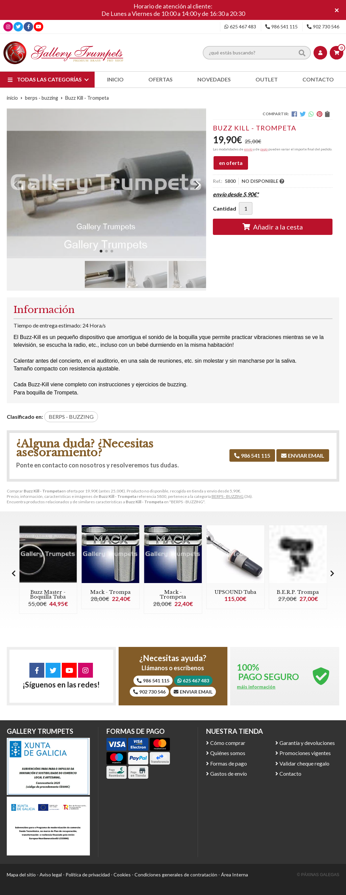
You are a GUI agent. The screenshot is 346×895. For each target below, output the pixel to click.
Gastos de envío (228, 773)
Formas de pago (228, 763)
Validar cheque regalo (304, 763)
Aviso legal (51, 874)
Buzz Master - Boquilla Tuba (48, 594)
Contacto (290, 773)
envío (248, 149)
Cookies (122, 874)
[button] (101, 251)
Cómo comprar (227, 743)
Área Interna (234, 874)
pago (264, 149)
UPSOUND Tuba (235, 592)
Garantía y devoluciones (307, 743)
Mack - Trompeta (173, 594)
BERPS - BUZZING (228, 496)
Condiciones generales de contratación (175, 874)
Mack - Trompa (110, 592)
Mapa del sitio (21, 874)
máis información (256, 687)
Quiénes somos (227, 753)
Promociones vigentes (305, 753)
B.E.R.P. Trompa (298, 592)
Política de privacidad (88, 874)
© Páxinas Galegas (318, 874)
